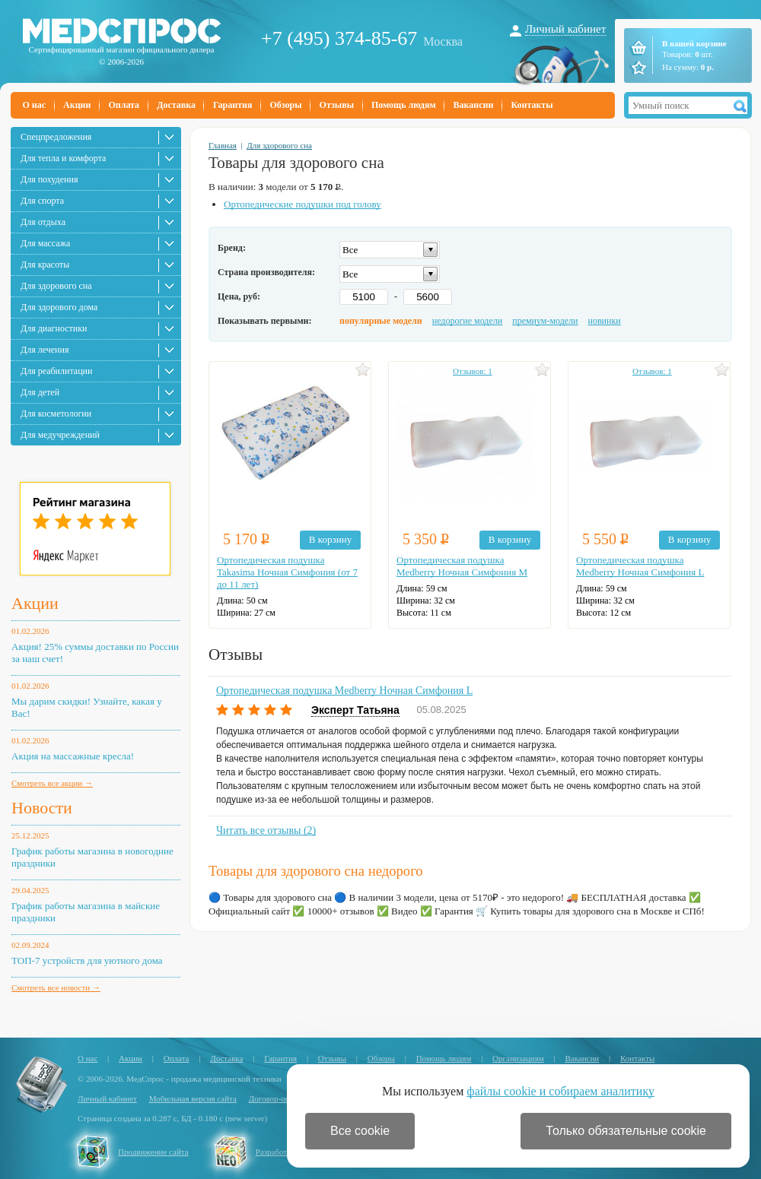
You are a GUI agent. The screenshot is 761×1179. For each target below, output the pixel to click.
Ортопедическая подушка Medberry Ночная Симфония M (461, 566)
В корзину (330, 539)
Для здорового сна (56, 285)
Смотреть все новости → (55, 987)
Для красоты (45, 264)
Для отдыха (43, 222)
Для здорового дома (59, 307)
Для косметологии (56, 413)
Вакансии (474, 105)
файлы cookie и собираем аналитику (560, 1091)
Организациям (518, 1058)
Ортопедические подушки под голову (302, 204)
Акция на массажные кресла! (72, 756)
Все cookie (360, 1130)
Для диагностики (54, 328)
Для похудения (49, 179)
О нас (34, 105)
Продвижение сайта (153, 1151)
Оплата (123, 105)
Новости (41, 807)
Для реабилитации (56, 371)
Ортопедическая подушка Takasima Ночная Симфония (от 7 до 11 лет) (287, 572)
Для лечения (44, 349)
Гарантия (232, 105)
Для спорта (42, 200)
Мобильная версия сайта (193, 1098)
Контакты (531, 105)
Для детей (40, 392)
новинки (604, 320)
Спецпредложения (56, 137)
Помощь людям (403, 105)
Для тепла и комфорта (63, 158)
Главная (223, 145)
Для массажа (45, 243)
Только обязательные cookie (626, 1130)
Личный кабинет (565, 29)
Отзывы (337, 105)
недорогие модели (467, 320)
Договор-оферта (277, 1098)
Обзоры (285, 105)
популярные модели (380, 320)
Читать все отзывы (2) (266, 830)
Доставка (176, 105)
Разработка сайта (286, 1151)
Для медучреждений (60, 434)
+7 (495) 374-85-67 (339, 38)
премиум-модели (545, 320)
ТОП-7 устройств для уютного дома (87, 960)
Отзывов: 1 (472, 371)
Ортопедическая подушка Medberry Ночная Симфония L (640, 566)
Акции (77, 105)
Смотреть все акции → (52, 783)
